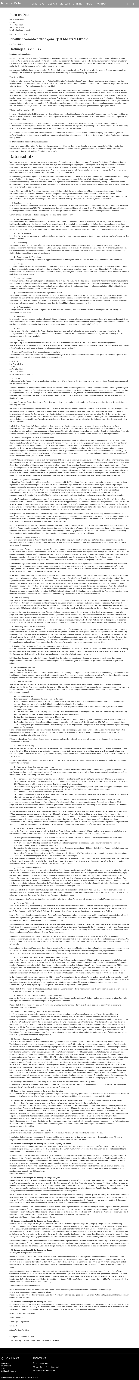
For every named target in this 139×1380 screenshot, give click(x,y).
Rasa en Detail (11, 3)
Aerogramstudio (24, 1322)
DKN (15, 1326)
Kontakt (56, 1341)
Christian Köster (24, 1330)
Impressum (35, 1341)
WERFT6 (19, 1318)
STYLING (78, 3)
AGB (11, 1341)
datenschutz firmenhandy (86, 1137)
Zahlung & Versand (22, 1341)
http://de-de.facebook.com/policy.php (35, 1168)
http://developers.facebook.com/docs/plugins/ (39, 1151)
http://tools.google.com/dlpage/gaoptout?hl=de (37, 1217)
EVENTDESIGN (48, 3)
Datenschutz (46, 1341)
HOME (33, 3)
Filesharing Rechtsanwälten (59, 1140)
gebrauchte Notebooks (20, 1140)
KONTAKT (102, 3)
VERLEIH (65, 3)
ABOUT (90, 3)
